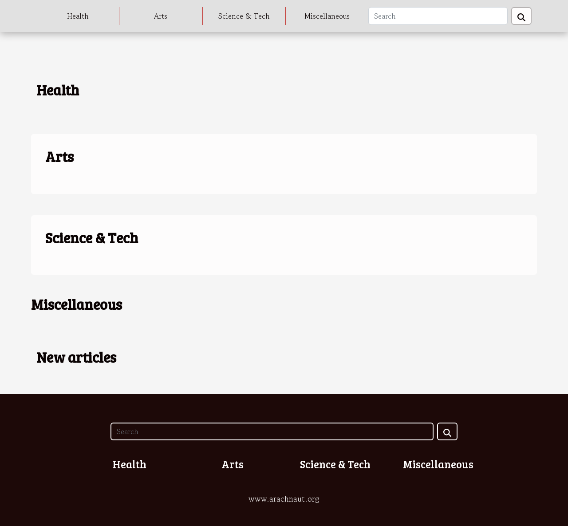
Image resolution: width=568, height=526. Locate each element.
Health (78, 16)
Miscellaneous (327, 16)
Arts (160, 16)
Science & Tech (244, 16)
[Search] (438, 16)
